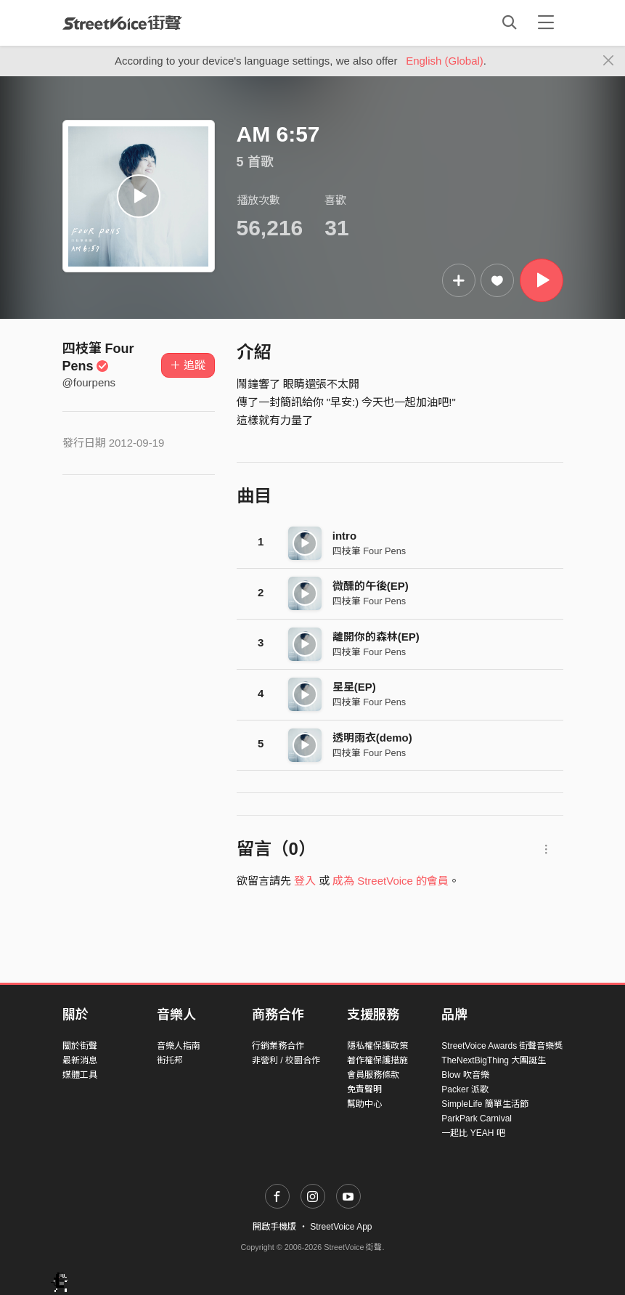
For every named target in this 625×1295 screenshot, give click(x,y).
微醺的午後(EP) (370, 586)
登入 (305, 880)
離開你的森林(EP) (376, 636)
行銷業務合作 (278, 1046)
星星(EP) (354, 687)
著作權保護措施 (377, 1060)
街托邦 (170, 1060)
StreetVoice (122, 22)
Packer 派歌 (465, 1089)
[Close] (608, 61)
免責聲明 (364, 1089)
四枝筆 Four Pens (369, 550)
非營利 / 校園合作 (286, 1060)
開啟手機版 (274, 1227)
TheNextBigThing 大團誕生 (493, 1060)
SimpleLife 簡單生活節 (484, 1104)
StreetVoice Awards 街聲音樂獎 (502, 1046)
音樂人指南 (178, 1046)
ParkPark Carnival (476, 1118)
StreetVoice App (341, 1227)
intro (344, 535)
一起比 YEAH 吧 (473, 1133)
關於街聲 (79, 1046)
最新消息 (79, 1060)
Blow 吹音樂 (465, 1075)
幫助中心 (364, 1104)
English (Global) (444, 60)
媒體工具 (79, 1075)
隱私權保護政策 (377, 1046)
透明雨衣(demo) (372, 737)
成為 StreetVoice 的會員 (390, 880)
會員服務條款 (373, 1075)
